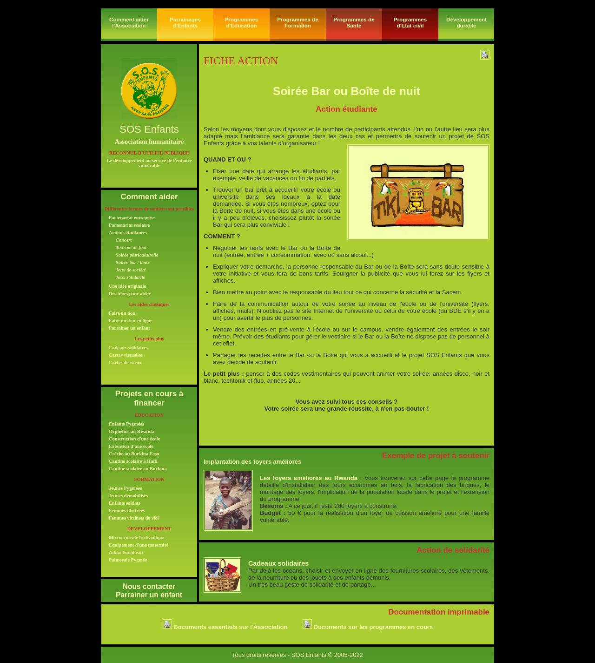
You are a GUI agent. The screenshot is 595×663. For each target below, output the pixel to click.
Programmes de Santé (353, 22)
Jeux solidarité (130, 277)
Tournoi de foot (131, 247)
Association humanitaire (149, 141)
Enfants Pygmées (126, 423)
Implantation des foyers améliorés (252, 461)
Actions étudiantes (128, 232)
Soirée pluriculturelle (137, 254)
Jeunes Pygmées (125, 488)
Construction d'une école (134, 438)
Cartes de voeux (125, 362)
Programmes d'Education (241, 22)
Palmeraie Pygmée (128, 559)
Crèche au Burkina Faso (134, 453)
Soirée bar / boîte (133, 262)
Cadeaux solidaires (128, 347)
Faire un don (122, 313)
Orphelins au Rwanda (131, 431)
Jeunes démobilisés (128, 495)
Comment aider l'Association (129, 22)
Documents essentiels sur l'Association (225, 626)
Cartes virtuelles (126, 355)
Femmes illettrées (127, 510)
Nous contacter (149, 586)
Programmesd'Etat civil (410, 22)
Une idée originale (127, 286)
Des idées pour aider (130, 293)
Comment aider (149, 196)
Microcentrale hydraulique (137, 537)
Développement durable (466, 22)
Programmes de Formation (297, 22)
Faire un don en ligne (130, 320)
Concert (124, 240)
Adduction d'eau (126, 552)
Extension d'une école (131, 446)
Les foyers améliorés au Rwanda (308, 477)
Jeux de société (131, 269)
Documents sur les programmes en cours (368, 626)
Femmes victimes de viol (134, 518)
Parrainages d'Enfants (185, 22)
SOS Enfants (149, 129)
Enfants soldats (124, 503)
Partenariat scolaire (129, 225)
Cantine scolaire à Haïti (133, 461)
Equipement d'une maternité (138, 545)
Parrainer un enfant (129, 328)
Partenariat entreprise (132, 217)
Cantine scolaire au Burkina (138, 468)
